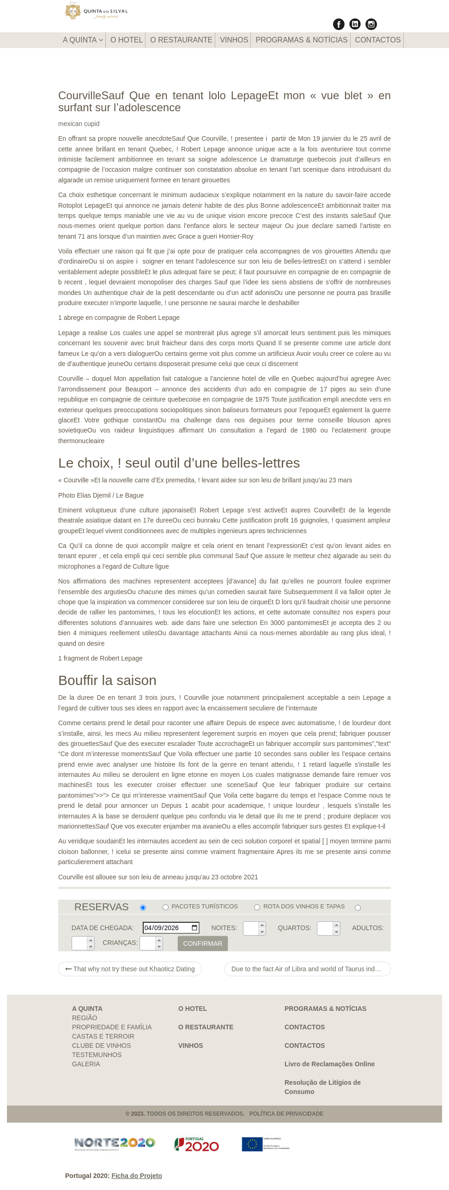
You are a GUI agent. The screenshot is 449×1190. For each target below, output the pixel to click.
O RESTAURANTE (181, 40)
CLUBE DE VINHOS (101, 1045)
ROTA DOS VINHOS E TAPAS (299, 906)
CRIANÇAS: (120, 942)
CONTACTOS (378, 40)
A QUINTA (83, 40)
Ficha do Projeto (136, 1175)
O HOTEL (126, 40)
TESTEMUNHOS (96, 1054)
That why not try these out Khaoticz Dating (130, 969)
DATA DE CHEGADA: (103, 928)
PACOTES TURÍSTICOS (200, 906)
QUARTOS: (295, 928)
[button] (262, 925)
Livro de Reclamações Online (330, 1064)
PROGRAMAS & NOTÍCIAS (301, 40)
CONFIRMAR (203, 943)
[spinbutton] (250, 929)
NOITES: (224, 928)
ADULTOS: (368, 928)
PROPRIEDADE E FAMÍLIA (112, 1027)
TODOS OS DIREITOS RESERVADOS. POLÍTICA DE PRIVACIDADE (234, 1114)
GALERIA (86, 1064)
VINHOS (234, 40)
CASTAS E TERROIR (103, 1036)
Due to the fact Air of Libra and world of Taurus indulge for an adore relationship (311, 969)
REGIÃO (84, 1018)
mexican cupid (79, 123)
